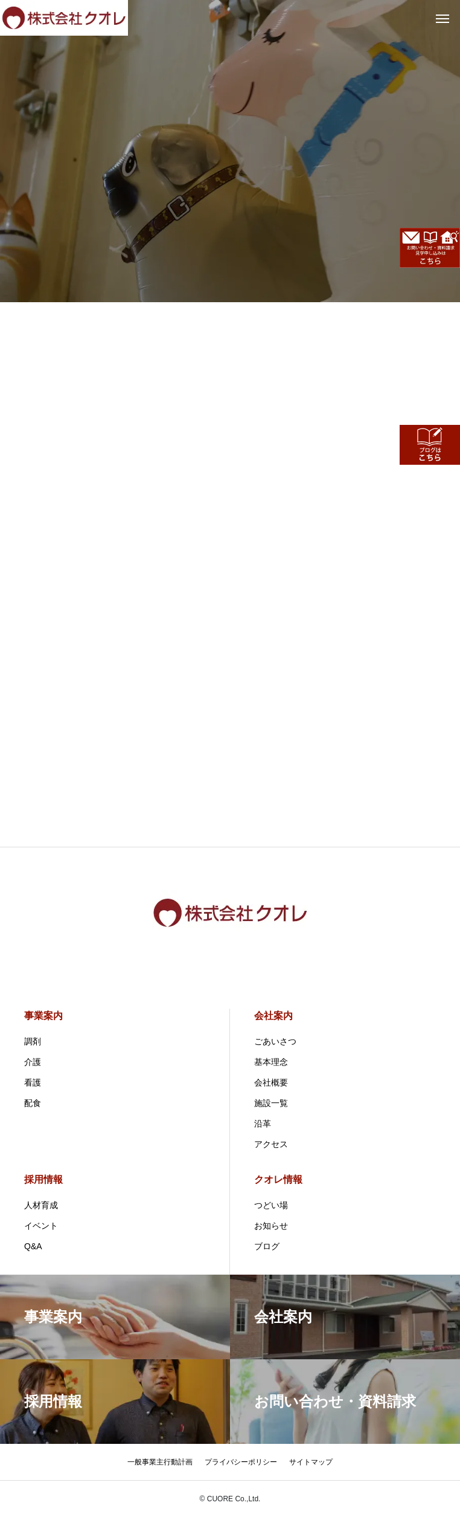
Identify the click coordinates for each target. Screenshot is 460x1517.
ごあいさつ (275, 1041)
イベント (41, 1226)
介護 (32, 1062)
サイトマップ (311, 1462)
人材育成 (41, 1205)
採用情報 (43, 1179)
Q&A (33, 1246)
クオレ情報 (278, 1179)
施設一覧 (271, 1103)
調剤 (32, 1041)
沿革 (262, 1123)
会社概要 (271, 1082)
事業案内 (43, 1016)
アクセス (271, 1144)
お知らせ (271, 1226)
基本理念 (271, 1062)
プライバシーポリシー (241, 1462)
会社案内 (273, 1016)
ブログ (267, 1246)
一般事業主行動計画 (160, 1462)
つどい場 (271, 1205)
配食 (32, 1103)
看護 (32, 1082)
